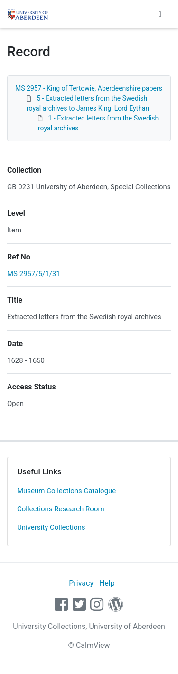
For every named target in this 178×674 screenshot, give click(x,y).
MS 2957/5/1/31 (33, 273)
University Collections (51, 527)
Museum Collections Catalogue (66, 491)
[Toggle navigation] (160, 14)
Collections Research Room (60, 509)
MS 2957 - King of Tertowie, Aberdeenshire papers (88, 88)
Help (107, 583)
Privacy (81, 583)
